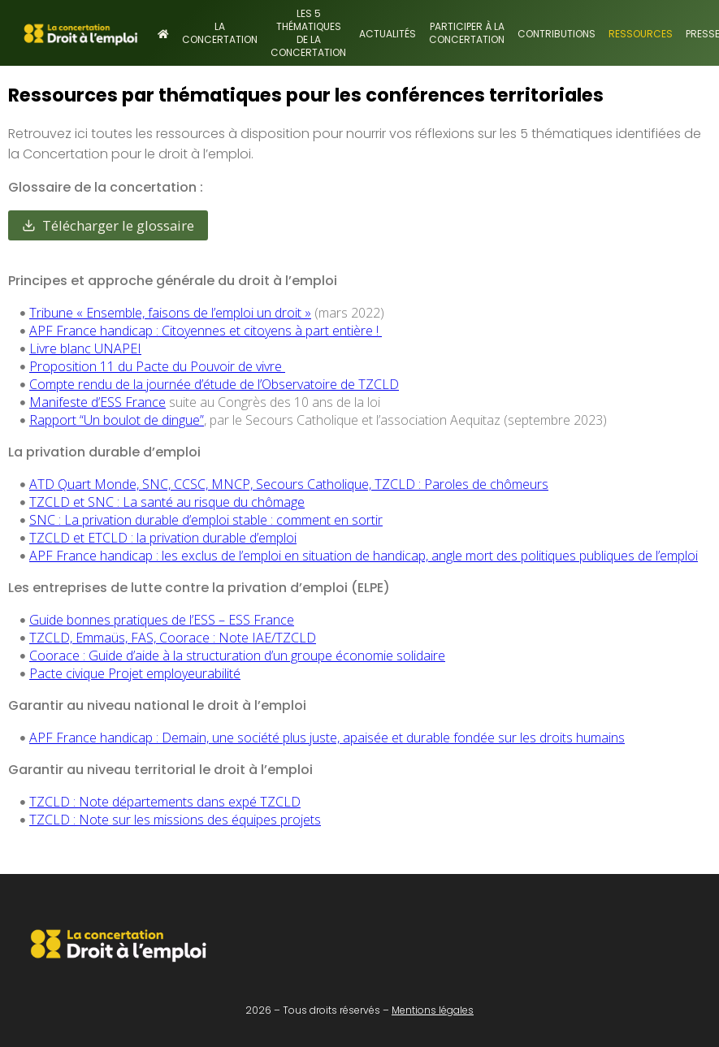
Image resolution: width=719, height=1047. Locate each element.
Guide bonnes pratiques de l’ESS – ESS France (161, 620)
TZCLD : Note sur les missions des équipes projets (175, 820)
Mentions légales (433, 1010)
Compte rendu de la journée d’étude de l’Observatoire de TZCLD (214, 384)
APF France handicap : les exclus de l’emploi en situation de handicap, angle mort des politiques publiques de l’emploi (363, 556)
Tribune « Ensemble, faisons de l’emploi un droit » (170, 313)
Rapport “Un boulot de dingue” (116, 420)
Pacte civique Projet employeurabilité (134, 673)
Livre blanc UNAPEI (85, 348)
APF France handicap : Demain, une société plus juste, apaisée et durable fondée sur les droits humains (327, 737)
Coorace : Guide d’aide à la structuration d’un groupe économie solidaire (237, 655)
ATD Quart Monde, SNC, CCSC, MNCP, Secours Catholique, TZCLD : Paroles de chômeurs (288, 484)
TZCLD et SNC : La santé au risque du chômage (167, 502)
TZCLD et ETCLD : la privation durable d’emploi (163, 538)
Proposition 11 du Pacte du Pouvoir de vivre (157, 366)
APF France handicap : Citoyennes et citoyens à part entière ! (205, 331)
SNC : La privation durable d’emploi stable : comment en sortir (206, 520)
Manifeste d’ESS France (97, 402)
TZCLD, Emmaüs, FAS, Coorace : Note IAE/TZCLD (172, 638)
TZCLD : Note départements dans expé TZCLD (165, 802)
